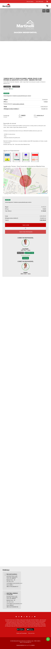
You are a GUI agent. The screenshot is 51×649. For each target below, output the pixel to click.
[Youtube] (22, 617)
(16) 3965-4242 (10, 581)
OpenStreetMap (44, 193)
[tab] (44, 10)
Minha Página (20, 252)
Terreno (5, 82)
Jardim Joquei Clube (24, 82)
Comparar (16, 86)
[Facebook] (16, 617)
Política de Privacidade (21, 633)
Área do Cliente (30, 1)
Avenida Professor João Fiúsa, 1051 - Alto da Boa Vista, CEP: (12, 577)
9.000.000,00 (44, 106)
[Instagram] (19, 617)
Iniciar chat (25, 258)
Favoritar (7, 86)
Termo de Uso (31, 633)
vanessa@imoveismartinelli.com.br (14, 603)
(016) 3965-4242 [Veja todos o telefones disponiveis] (39, 1)
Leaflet (38, 193)
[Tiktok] (24, 617)
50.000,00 (45, 99)
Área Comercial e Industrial (13, 82)
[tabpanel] (25, 24)
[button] (47, 1)
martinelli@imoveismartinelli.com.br (14, 583)
